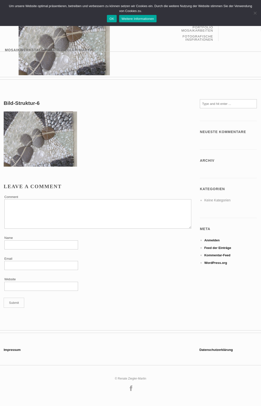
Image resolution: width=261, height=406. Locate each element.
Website (10, 279)
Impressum (12, 350)
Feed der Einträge (217, 248)
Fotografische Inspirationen (197, 38)
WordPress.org (215, 263)
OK (111, 19)
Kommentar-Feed (217, 255)
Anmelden (212, 240)
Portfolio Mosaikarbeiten (197, 29)
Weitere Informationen (138, 19)
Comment (11, 197)
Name (8, 238)
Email (8, 258)
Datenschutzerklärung (216, 350)
